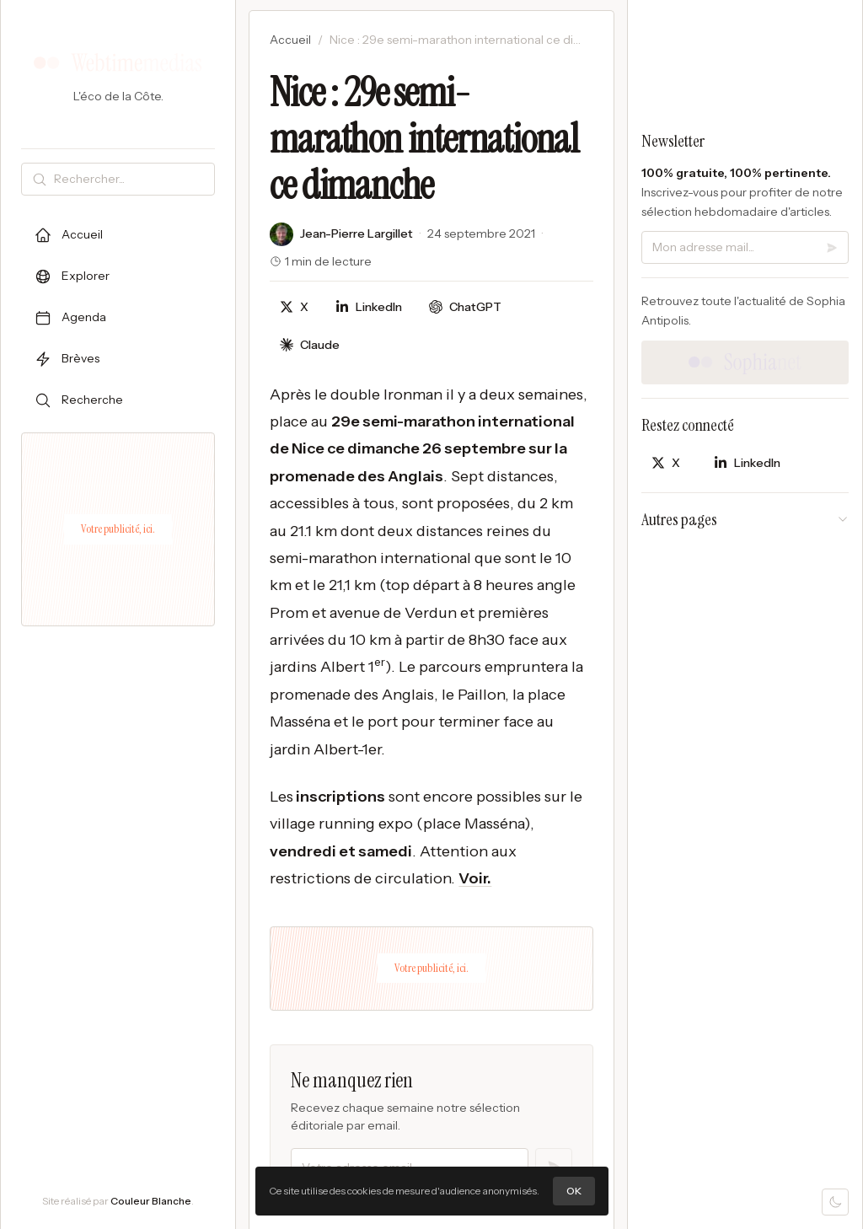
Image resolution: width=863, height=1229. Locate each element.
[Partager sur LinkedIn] (368, 307)
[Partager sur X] (294, 307)
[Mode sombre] (835, 1202)
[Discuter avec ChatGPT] (465, 307)
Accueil (290, 39)
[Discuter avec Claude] (310, 345)
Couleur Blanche (150, 1200)
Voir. (474, 878)
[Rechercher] (130, 179)
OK (574, 1190)
